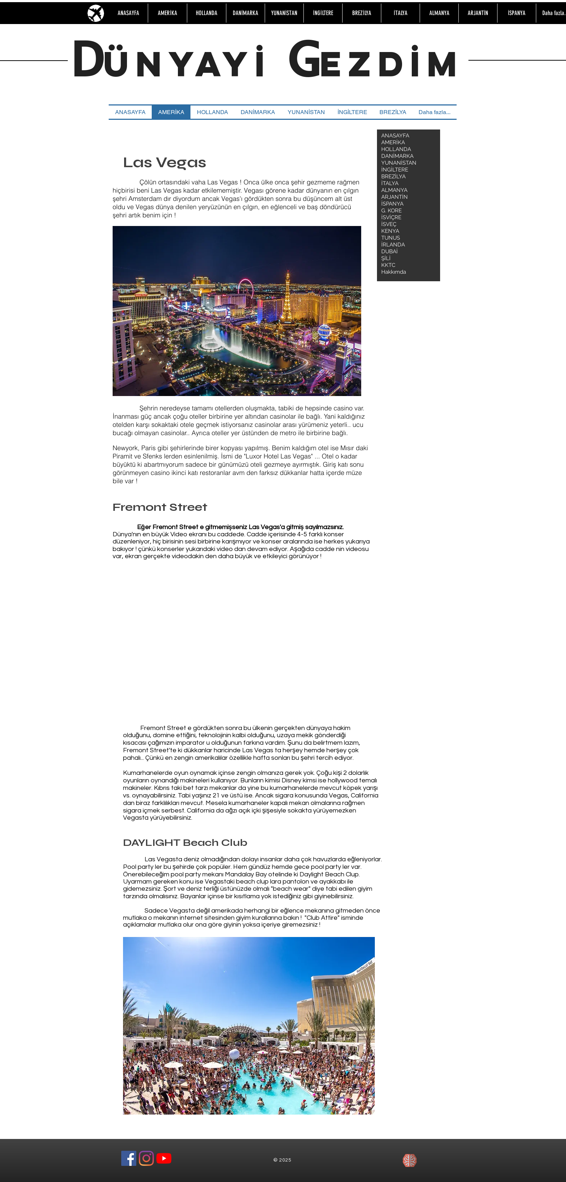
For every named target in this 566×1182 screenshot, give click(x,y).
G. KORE (391, 210)
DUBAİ (389, 251)
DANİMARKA (397, 156)
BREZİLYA (393, 176)
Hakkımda (393, 272)
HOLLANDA (396, 149)
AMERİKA (393, 142)
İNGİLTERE (394, 169)
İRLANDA (393, 244)
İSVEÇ (388, 224)
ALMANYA (394, 190)
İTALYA (389, 183)
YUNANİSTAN (398, 163)
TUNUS (390, 238)
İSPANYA (392, 204)
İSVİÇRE (391, 217)
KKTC (388, 265)
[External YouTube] (224, 627)
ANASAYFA (395, 135)
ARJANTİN (394, 197)
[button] (237, 311)
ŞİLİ (386, 258)
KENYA (390, 231)
